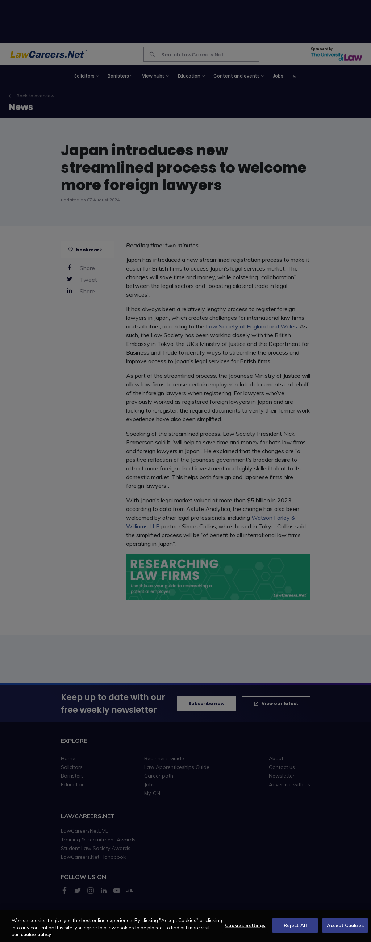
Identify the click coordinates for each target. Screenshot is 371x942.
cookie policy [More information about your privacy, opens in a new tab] (36, 938)
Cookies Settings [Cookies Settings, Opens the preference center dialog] (245, 929)
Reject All (295, 929)
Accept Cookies (345, 929)
